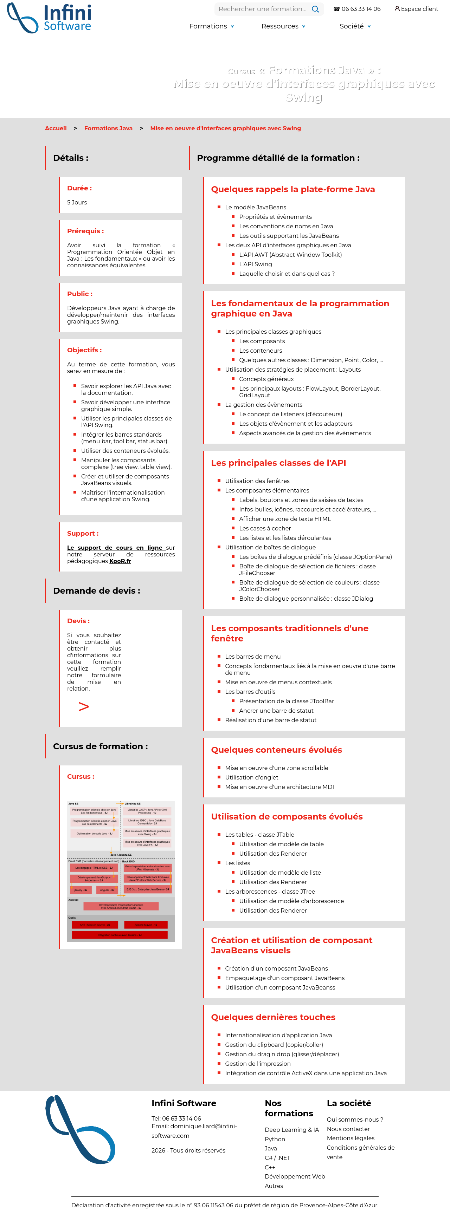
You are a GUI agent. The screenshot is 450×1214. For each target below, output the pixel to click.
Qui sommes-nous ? (355, 1119)
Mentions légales (351, 1138)
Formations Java (108, 128)
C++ (270, 1167)
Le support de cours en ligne (116, 547)
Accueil (56, 128)
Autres (274, 1186)
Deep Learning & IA (292, 1130)
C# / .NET (277, 1158)
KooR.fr (120, 561)
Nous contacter (348, 1129)
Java (271, 1148)
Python (275, 1139)
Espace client (416, 9)
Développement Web (295, 1176)
